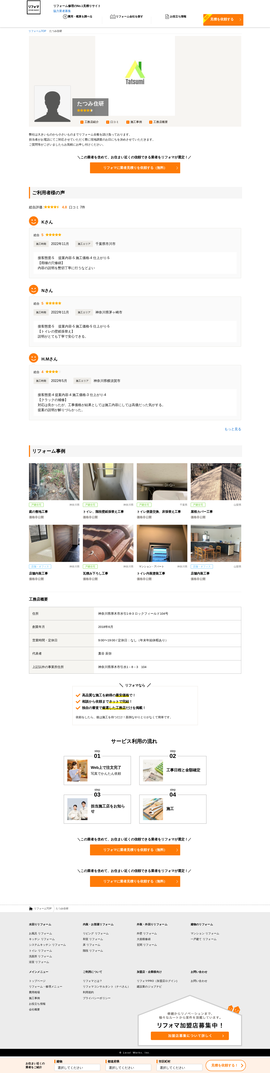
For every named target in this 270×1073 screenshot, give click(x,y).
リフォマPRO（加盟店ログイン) (157, 981)
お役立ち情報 (175, 21)
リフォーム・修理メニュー (46, 987)
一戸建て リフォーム (204, 940)
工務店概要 (160, 122)
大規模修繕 (144, 940)
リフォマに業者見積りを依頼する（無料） (140, 168)
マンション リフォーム (205, 934)
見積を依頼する (218, 19)
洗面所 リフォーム (40, 957)
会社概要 (34, 1010)
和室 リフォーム (93, 940)
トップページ (37, 981)
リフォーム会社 (126, 21)
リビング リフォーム (96, 934)
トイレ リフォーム (40, 951)
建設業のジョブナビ (149, 987)
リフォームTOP (43, 909)
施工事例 (136, 122)
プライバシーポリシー (97, 999)
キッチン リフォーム (42, 940)
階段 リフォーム (93, 951)
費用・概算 (77, 21)
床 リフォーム (91, 945)
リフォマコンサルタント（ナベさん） (106, 987)
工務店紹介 (92, 122)
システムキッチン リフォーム (47, 945)
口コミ (114, 122)
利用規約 (88, 993)
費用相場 (34, 993)
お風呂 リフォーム (40, 934)
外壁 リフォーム (147, 934)
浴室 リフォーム (39, 962)
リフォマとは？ (92, 981)
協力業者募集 (62, 11)
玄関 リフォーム (147, 945)
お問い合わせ (199, 981)
